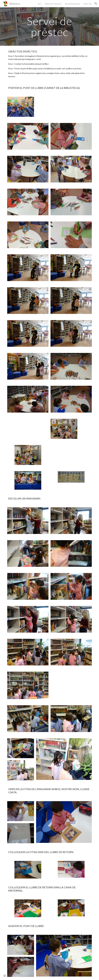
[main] (49, 26)
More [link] (86, 3)
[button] (96, 4)
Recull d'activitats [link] (72, 3)
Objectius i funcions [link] (53, 3)
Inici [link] (39, 3)
